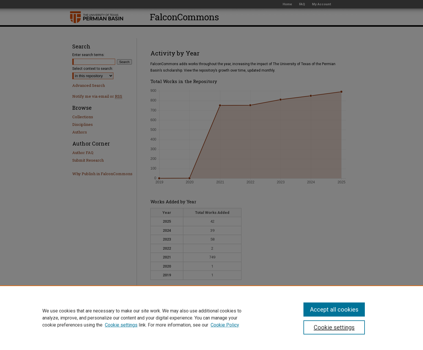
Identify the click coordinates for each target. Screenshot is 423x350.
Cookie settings (121, 325)
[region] (211, 317)
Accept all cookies (334, 309)
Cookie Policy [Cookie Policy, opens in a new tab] (225, 325)
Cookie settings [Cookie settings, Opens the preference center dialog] (334, 327)
